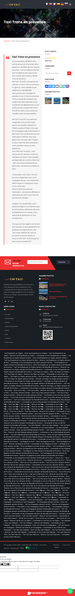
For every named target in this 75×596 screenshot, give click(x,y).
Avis (6, 334)
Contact (8, 338)
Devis (7, 330)
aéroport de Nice (55, 292)
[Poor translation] (7, 564)
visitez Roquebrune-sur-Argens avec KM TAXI (58, 285)
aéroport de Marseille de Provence (58, 297)
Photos (7, 322)
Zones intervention (11, 326)
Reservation (9, 342)
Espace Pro (66, 545)
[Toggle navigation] (70, 5)
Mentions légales (56, 546)
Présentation (9, 318)
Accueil (7, 41)
